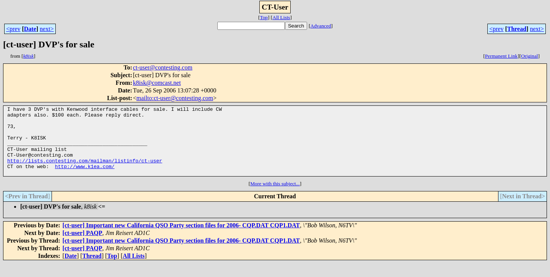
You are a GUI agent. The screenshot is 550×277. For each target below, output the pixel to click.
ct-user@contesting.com (162, 67)
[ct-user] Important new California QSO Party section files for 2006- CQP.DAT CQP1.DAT (181, 239)
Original (529, 56)
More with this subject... (275, 197)
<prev (13, 29)
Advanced (321, 26)
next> (47, 29)
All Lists (281, 17)
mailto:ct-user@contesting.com (174, 98)
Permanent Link (501, 56)
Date (30, 29)
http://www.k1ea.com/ (85, 178)
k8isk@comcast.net (157, 82)
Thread (516, 29)
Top (264, 17)
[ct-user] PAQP (82, 246)
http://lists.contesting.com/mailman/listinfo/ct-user (84, 171)
